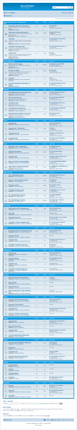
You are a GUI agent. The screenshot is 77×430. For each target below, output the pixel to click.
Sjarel (52, 33)
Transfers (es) (13, 240)
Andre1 (52, 84)
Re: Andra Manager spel (55, 258)
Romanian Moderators (19, 94)
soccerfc (53, 47)
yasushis (53, 139)
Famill (52, 386)
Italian (5, 120)
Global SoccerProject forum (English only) (14, 23)
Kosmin (52, 114)
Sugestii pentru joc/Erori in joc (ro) (19, 113)
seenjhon (53, 259)
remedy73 (53, 124)
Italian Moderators (24, 124)
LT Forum (51, 277)
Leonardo (53, 331)
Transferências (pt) (14, 217)
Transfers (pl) (13, 156)
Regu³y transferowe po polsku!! (57, 330)
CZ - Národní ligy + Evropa (17, 195)
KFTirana (53, 176)
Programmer (23, 36)
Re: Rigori (52, 128)
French (5, 297)
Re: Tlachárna (53, 180)
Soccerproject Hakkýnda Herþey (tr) (20, 342)
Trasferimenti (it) (14, 133)
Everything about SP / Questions (19, 26)
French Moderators (25, 301)
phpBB (33, 423)
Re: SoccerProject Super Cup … (57, 356)
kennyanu (53, 98)
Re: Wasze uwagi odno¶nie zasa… (58, 156)
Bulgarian (6, 383)
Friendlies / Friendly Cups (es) (18, 244)
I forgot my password (44, 403)
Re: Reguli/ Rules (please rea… (57, 102)
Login (4, 401)
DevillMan (53, 147)
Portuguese (6, 205)
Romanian (6, 89)
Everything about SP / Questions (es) (20, 230)
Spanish (5, 228)
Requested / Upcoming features (18, 32)
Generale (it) (12, 123)
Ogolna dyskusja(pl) (15, 151)
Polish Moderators (24, 148)
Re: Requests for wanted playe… (57, 38)
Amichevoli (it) (13, 138)
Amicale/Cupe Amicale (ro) (17, 108)
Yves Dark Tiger (55, 65)
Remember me (54, 403)
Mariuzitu (53, 213)
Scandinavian (7, 250)
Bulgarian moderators (25, 387)
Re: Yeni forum (53, 342)
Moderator (16, 29)
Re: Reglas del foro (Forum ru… (57, 239)
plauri (52, 134)
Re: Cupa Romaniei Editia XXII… (57, 108)
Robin (52, 27)
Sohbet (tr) (12, 347)
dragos (52, 245)
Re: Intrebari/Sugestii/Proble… (57, 97)
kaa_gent (53, 79)
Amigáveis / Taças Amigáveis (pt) (19, 222)
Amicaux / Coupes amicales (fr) (18, 313)
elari (52, 290)
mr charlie (53, 71)
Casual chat (12, 53)
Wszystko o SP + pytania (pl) (17, 146)
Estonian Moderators (25, 279)
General (11, 369)
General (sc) (12, 253)
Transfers (11, 39)
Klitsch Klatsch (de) (15, 326)
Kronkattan (53, 268)
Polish (5, 144)
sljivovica (53, 322)
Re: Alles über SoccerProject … (57, 321)
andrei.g (53, 129)
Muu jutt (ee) (12, 282)
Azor (52, 152)
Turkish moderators (19, 344)
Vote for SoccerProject (55, 123)
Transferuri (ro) (13, 103)
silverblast (53, 309)
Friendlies (12, 395)
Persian (5, 362)
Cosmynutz (53, 93)
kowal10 (53, 162)
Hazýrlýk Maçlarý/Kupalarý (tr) (18, 356)
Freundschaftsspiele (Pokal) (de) (19, 335)
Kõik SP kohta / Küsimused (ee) (18, 277)
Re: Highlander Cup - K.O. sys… (57, 189)
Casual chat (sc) (14, 258)
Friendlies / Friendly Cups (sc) (18, 269)
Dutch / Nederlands (9, 61)
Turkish (5, 340)
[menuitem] (13, 13)
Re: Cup (51, 52)
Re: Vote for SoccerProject (56, 385)
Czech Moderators (18, 176)
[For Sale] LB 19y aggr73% (56, 377)
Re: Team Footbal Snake (55, 151)
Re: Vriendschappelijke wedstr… (57, 83)
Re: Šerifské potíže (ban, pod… (57, 175)
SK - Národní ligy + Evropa (17, 200)
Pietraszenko (54, 157)
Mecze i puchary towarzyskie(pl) (19, 161)
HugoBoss (53, 201)
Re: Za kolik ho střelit (54, 185)
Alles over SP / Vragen (15, 64)
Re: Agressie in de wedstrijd (56, 63)
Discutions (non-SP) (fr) (16, 304)
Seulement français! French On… (58, 308)
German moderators (19, 322)
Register (10, 401)
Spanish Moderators (25, 232)
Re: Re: (51, 78)
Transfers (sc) (13, 263)
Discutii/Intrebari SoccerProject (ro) (20, 92)
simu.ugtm (47, 415)
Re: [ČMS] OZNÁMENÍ (55, 194)
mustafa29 (53, 343)
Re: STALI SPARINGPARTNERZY (57, 161)
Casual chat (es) (14, 235)
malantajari (53, 191)
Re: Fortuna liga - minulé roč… (57, 199)
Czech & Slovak (7, 172)
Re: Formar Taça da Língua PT (57, 222)
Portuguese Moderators (26, 209)
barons (52, 186)
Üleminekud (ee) (14, 286)
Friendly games (13, 373)
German (5, 318)
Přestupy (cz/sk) (14, 185)
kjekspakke (53, 263)
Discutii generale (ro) (15, 97)
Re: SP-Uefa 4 (52, 244)
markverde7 (54, 39)
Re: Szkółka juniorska (55, 146)
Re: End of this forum (54, 32)
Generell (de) (13, 321)
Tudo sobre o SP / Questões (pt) (19, 208)
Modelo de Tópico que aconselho (58, 217)
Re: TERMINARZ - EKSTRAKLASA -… (59, 166)
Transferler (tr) (13, 351)
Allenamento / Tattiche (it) (17, 128)
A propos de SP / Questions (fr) (18, 299)
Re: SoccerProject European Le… (58, 46)
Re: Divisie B (52, 70)
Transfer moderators (25, 43)
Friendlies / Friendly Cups (17, 46)
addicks (52, 278)
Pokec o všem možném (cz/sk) (18, 180)
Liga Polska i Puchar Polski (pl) (18, 166)
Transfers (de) (13, 330)
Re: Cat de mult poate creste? (57, 92)
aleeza (52, 167)
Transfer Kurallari (53, 351)
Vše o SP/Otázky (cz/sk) (16, 175)
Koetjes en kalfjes (14, 70)
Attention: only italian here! (56, 133)
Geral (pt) (11, 213)
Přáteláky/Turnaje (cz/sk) (16, 190)
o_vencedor (54, 218)
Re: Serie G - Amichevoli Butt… (57, 138)
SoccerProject (13, 365)
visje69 (52, 54)
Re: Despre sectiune (54, 113)
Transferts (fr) (13, 308)
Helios (52, 352)
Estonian (6, 275)
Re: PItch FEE (52, 25)
